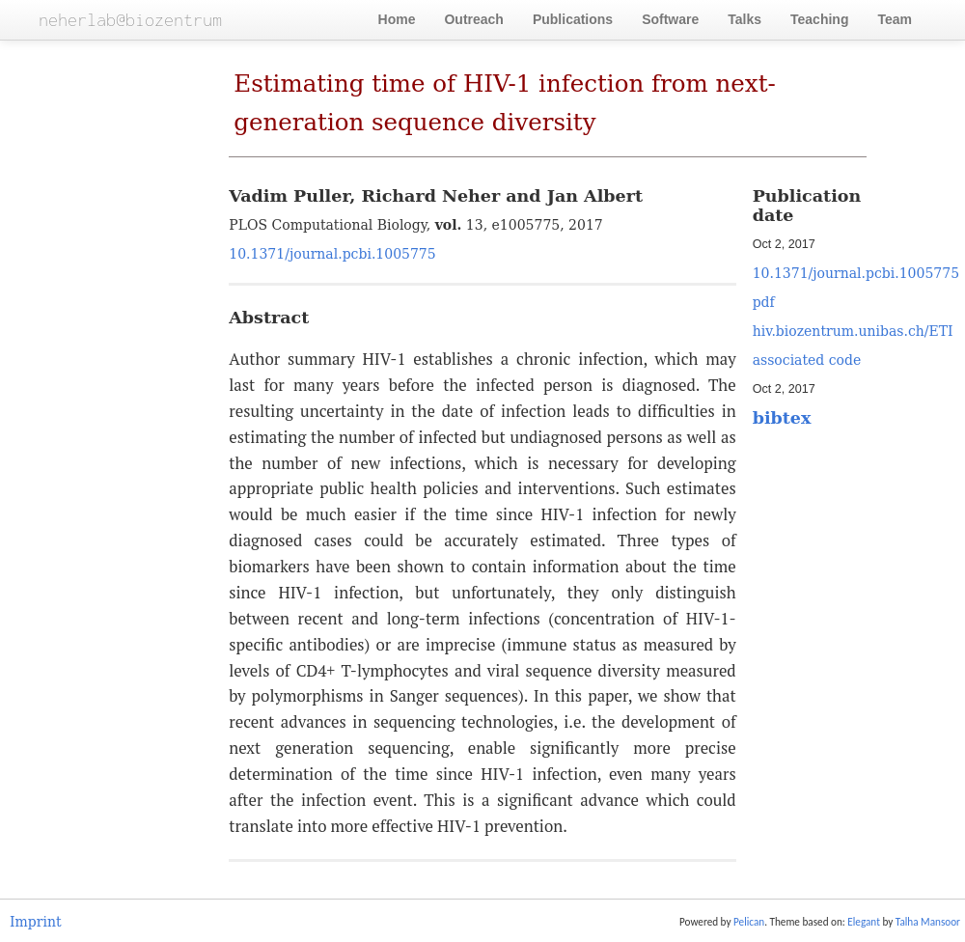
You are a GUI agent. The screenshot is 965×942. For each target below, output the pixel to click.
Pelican (748, 921)
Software (670, 19)
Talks (744, 19)
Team (894, 19)
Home (397, 19)
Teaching (819, 19)
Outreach (473, 19)
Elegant (863, 921)
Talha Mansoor (928, 921)
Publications (573, 19)
